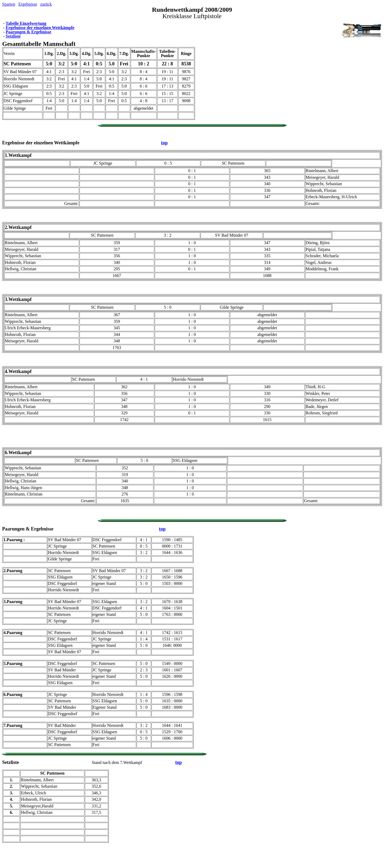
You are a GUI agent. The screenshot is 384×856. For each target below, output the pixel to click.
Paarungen (13, 529)
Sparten (8, 4)
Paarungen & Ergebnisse (28, 32)
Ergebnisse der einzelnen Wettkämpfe (40, 27)
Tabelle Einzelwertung (26, 23)
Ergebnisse (27, 4)
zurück (46, 4)
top (164, 142)
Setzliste (13, 36)
